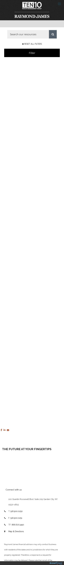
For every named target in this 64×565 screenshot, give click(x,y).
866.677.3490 (18, 525)
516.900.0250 (16, 511)
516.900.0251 (16, 518)
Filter (32, 52)
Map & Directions (16, 531)
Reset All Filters (32, 44)
